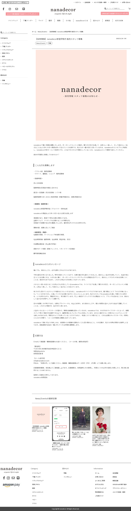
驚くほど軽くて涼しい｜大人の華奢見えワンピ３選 (80, 433)
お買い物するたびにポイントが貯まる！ (15, 3)
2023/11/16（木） (121, 38)
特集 (49, 43)
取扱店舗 (115, 481)
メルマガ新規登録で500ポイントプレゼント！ (22, 14)
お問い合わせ (99, 477)
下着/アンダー (6, 46)
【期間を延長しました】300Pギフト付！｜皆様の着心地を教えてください (61, 444)
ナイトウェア (6, 43)
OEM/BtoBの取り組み (120, 484)
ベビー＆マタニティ (8, 66)
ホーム (97, 473)
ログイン (78, 2)
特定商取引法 (99, 492)
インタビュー (6, 84)
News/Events (40, 43)
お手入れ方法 (99, 484)
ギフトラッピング (100, 488)
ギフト (4, 63)
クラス (4, 70)
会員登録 (87, 2)
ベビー (34, 500)
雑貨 (3, 56)
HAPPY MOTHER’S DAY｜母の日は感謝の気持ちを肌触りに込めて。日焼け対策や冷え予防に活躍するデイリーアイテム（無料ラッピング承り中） (101, 438)
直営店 (115, 477)
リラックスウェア (7, 50)
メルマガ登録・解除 (100, 2)
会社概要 (115, 473)
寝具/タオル (6, 53)
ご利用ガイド (114, 2)
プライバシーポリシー (120, 488)
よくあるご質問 (100, 481)
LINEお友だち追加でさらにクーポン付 (115, 13)
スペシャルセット (7, 60)
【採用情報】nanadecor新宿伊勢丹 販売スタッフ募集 (40, 427)
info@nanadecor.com (41, 361)
